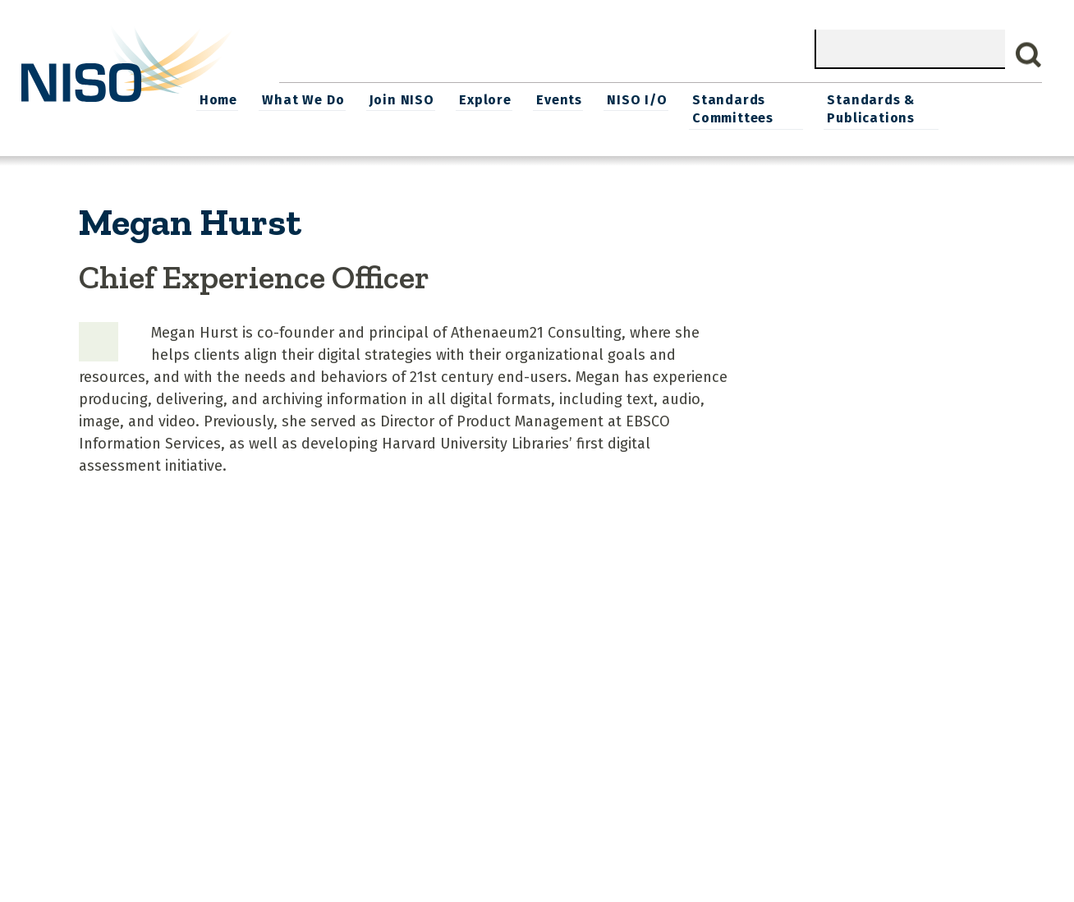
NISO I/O (723, 99)
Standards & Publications (959, 108)
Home (310, 99)
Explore (574, 99)
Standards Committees (818, 108)
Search (1029, 55)
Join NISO (491, 99)
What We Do (394, 99)
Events (647, 99)
